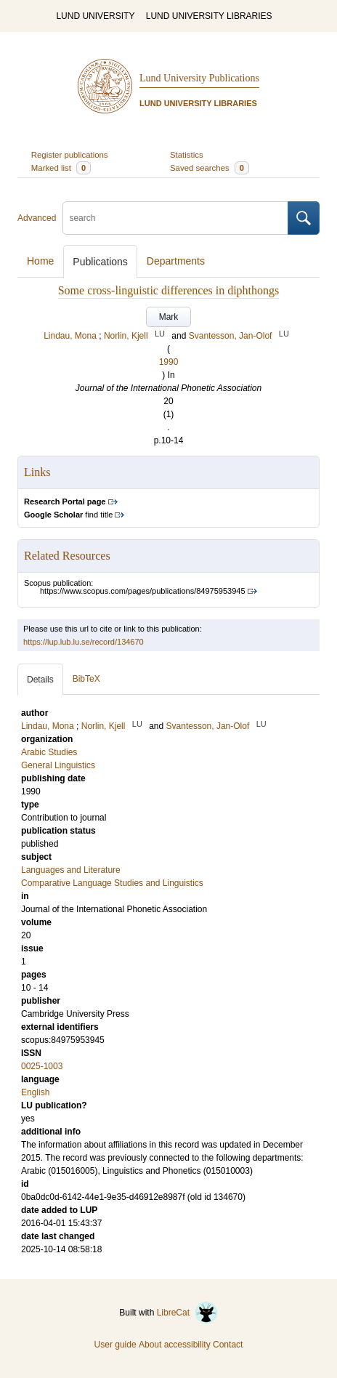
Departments (176, 261)
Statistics (186, 154)
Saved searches (209, 167)
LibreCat (187, 1312)
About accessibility (175, 1344)
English (35, 1092)
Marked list (61, 167)
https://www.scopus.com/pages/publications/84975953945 (142, 591)
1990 (169, 362)
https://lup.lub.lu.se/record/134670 (83, 641)
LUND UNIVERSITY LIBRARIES (209, 16)
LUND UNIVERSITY (95, 16)
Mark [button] (169, 317)
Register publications (69, 154)
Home (40, 261)
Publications (100, 261)
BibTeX (86, 679)
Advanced (36, 218)
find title (68, 514)
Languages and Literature (71, 870)
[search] (175, 218)
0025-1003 (41, 1066)
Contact (228, 1344)
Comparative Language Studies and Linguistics (112, 883)
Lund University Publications (199, 78)
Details (40, 679)
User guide (115, 1344)
